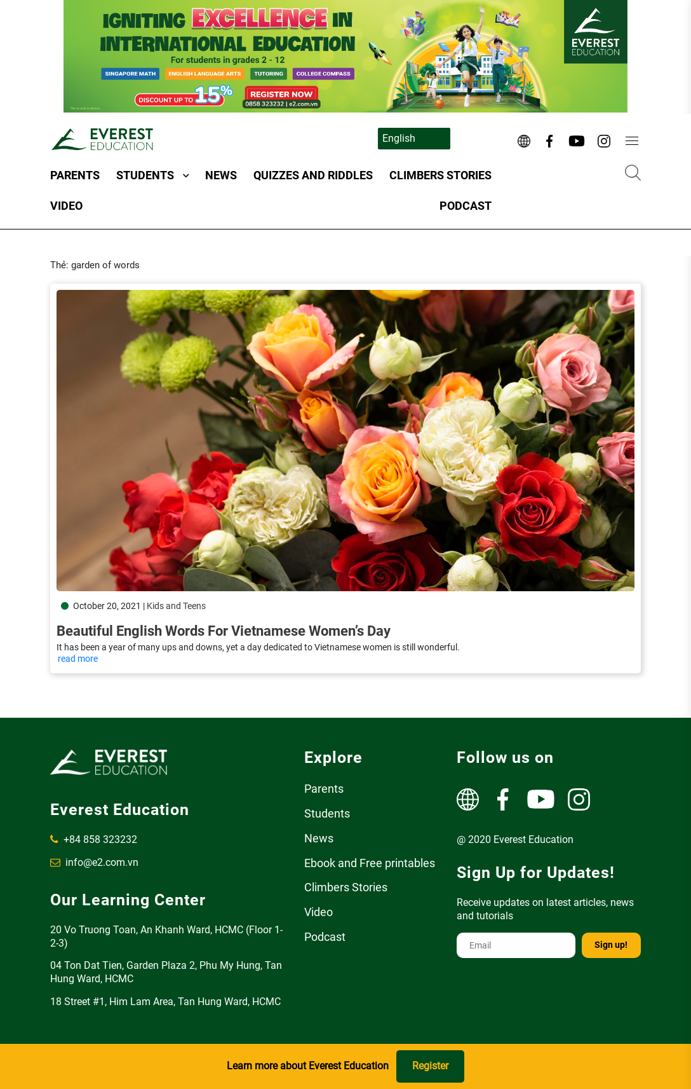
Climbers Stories (440, 175)
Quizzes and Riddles (313, 175)
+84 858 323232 (93, 839)
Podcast (465, 205)
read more (78, 659)
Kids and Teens (176, 606)
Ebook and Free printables (369, 863)
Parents (75, 175)
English (398, 138)
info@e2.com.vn (94, 862)
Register (430, 1066)
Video (66, 205)
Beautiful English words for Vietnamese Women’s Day (224, 631)
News (221, 175)
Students (145, 175)
